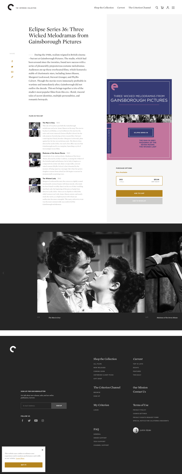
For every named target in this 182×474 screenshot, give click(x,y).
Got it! (23, 465)
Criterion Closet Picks (104, 375)
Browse (97, 392)
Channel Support (101, 445)
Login (96, 410)
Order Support (100, 438)
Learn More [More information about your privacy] (20, 458)
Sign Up (97, 396)
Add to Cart (139, 194)
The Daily (137, 375)
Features (137, 371)
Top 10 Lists (138, 364)
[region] (23, 459)
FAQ (96, 429)
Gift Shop (98, 379)
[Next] (178, 273)
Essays (136, 367)
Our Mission (140, 387)
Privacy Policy (139, 410)
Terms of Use (140, 405)
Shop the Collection (103, 7)
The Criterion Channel (139, 7)
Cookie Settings (140, 413)
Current (120, 7)
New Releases (100, 367)
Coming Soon (99, 371)
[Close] (42, 449)
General (97, 434)
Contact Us (139, 391)
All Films (98, 364)
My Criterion (101, 405)
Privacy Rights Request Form (146, 417)
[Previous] (3, 273)
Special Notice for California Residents (151, 421)
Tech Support (99, 441)
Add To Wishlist (139, 202)
